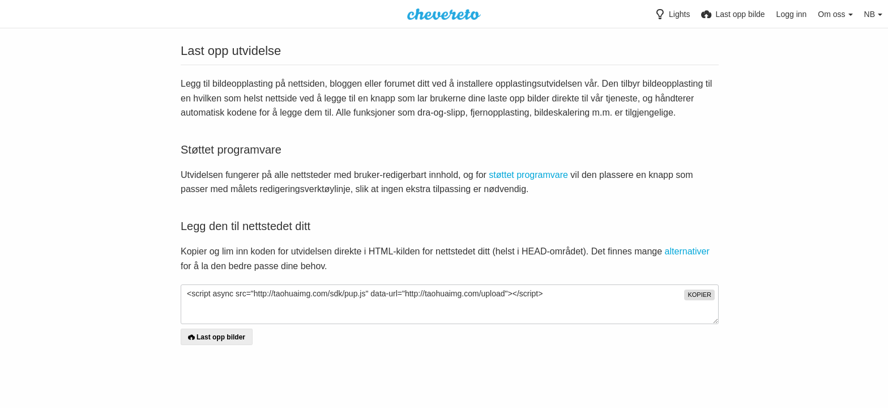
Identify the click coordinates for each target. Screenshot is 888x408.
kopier (699, 294)
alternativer (687, 251)
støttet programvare (528, 175)
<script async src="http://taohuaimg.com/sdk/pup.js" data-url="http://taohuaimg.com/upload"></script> (450, 304)
